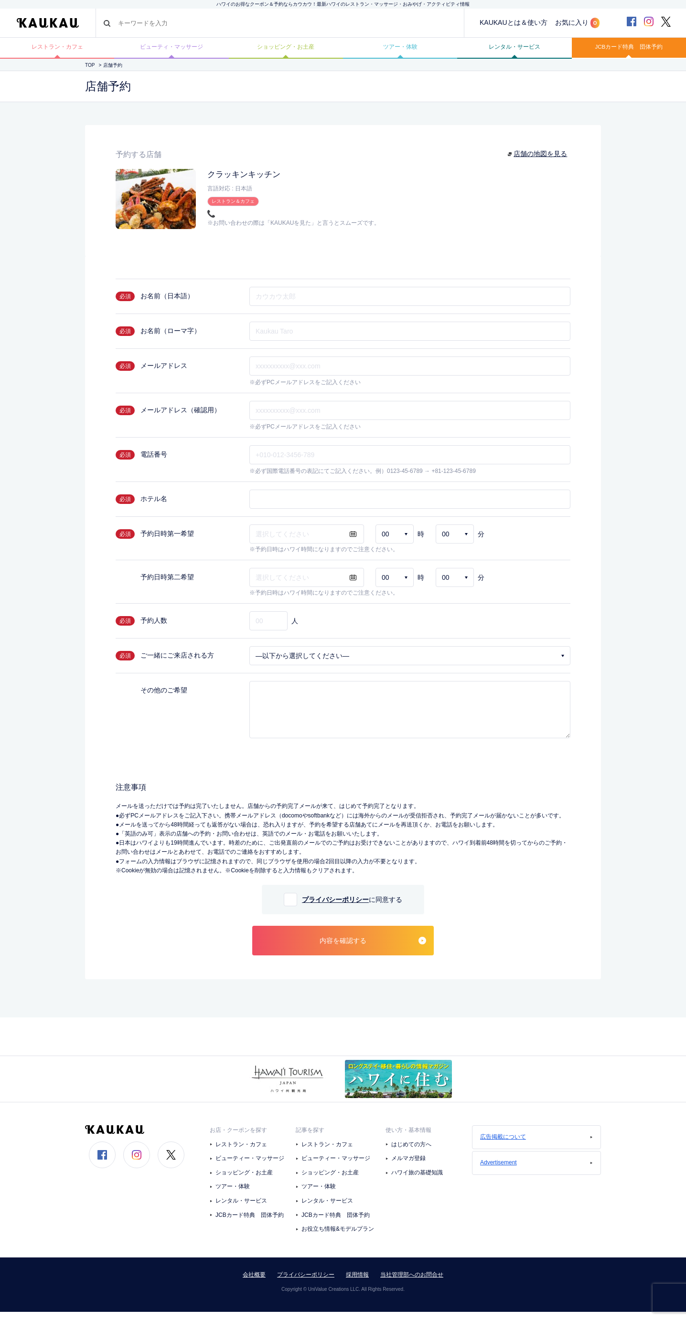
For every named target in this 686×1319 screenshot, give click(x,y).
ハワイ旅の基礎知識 (417, 1179)
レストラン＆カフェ (233, 207)
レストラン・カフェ (57, 51)
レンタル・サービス (514, 51)
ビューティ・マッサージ (171, 51)
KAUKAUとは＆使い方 (513, 22)
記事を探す (310, 1137)
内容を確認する (373, 948)
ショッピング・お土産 (285, 51)
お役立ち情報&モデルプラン (337, 1236)
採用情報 (357, 1281)
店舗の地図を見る (540, 161)
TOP (90, 72)
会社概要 (254, 1281)
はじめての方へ (411, 1151)
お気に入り (577, 23)
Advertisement (536, 1170)
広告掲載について (536, 1144)
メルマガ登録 (408, 1165)
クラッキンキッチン (250, 181)
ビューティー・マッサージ (249, 1165)
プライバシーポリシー (335, 907)
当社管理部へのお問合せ (411, 1281)
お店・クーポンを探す (238, 1137)
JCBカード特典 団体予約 (628, 51)
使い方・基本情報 (408, 1137)
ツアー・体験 (400, 51)
